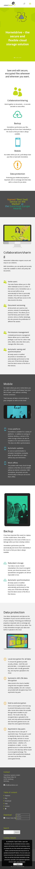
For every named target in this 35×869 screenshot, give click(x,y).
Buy (6, 798)
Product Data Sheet (11, 818)
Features (7, 795)
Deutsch (19, 817)
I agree (18, 864)
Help (6, 803)
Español (19, 819)
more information (21, 861)
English (19, 814)
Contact (7, 806)
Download (8, 801)
